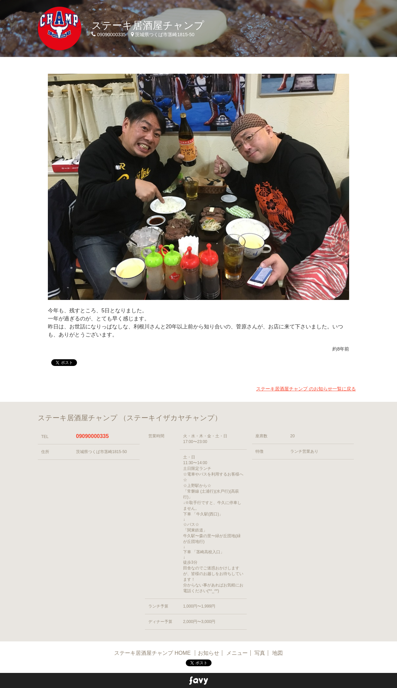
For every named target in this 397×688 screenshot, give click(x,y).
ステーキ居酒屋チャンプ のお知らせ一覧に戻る (306, 388)
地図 (277, 653)
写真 (259, 653)
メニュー (237, 653)
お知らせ (208, 653)
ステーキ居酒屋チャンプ (147, 25)
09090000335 (92, 436)
